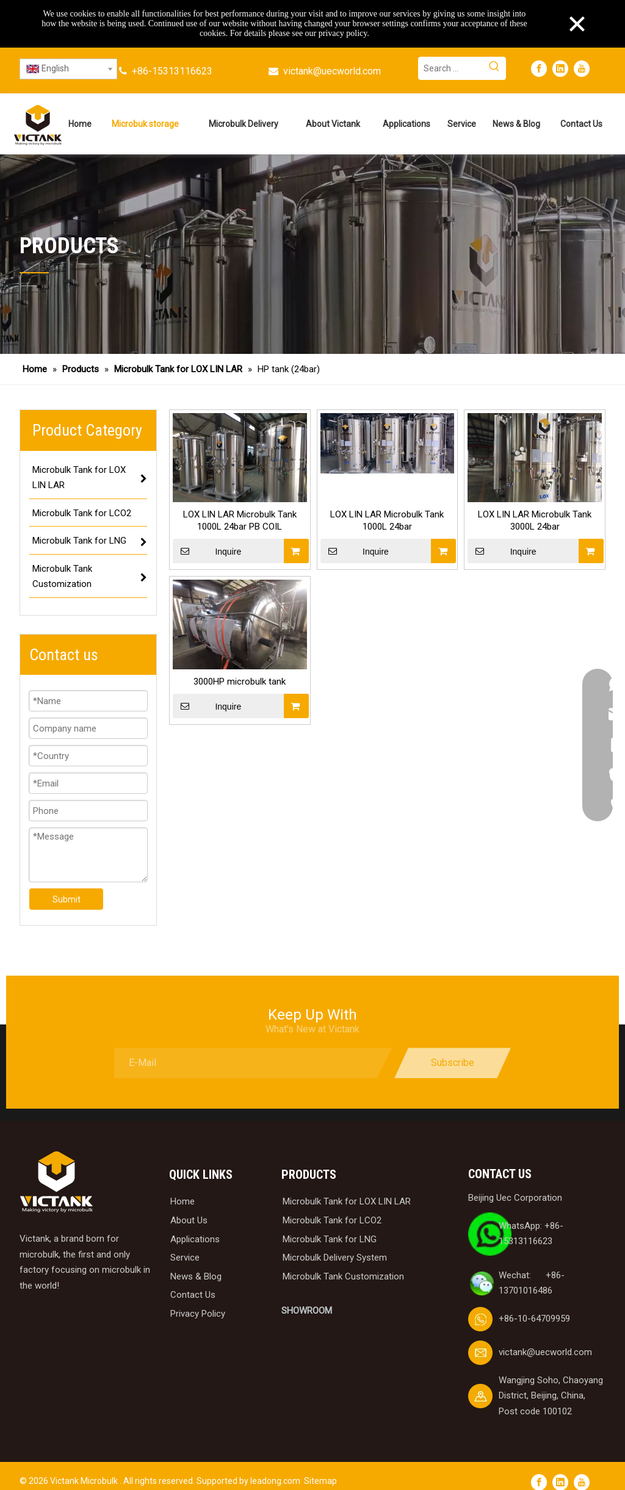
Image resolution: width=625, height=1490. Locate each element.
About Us (189, 1220)
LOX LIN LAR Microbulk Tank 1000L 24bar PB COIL (240, 520)
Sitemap (320, 1481)
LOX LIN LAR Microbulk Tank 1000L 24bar (387, 520)
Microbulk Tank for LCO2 (332, 1220)
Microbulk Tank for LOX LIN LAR (347, 1201)
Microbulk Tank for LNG (330, 1239)
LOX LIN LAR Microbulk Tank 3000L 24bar (534, 520)
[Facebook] (539, 68)
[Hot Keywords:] (494, 68)
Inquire (207, 551)
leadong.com (275, 1481)
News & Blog (196, 1276)
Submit (66, 899)
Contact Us (192, 1294)
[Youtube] (582, 68)
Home (182, 1201)
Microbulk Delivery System (335, 1257)
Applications (195, 1239)
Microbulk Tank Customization (343, 1276)
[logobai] (56, 1182)
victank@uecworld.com (332, 71)
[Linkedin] (560, 68)
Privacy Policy (197, 1313)
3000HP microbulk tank (239, 681)
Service (185, 1257)
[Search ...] (451, 68)
